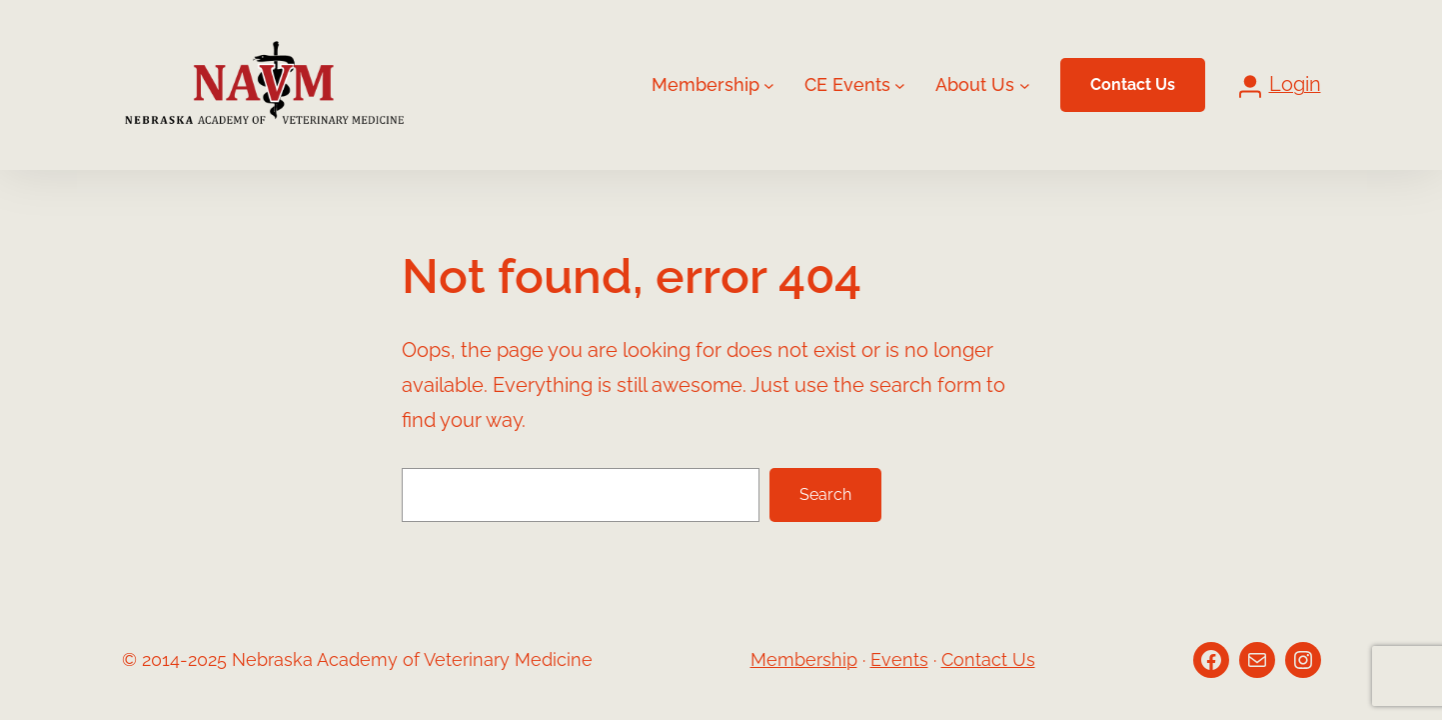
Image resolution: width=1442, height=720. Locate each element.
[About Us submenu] (1024, 85)
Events (899, 659)
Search (825, 494)
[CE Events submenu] (899, 85)
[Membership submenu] (768, 85)
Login (1295, 84)
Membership (803, 659)
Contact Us (1132, 84)
